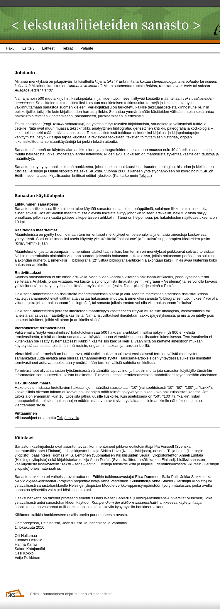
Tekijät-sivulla (68, 417)
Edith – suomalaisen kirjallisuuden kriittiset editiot (70, 594)
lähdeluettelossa (88, 154)
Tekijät (144, 175)
